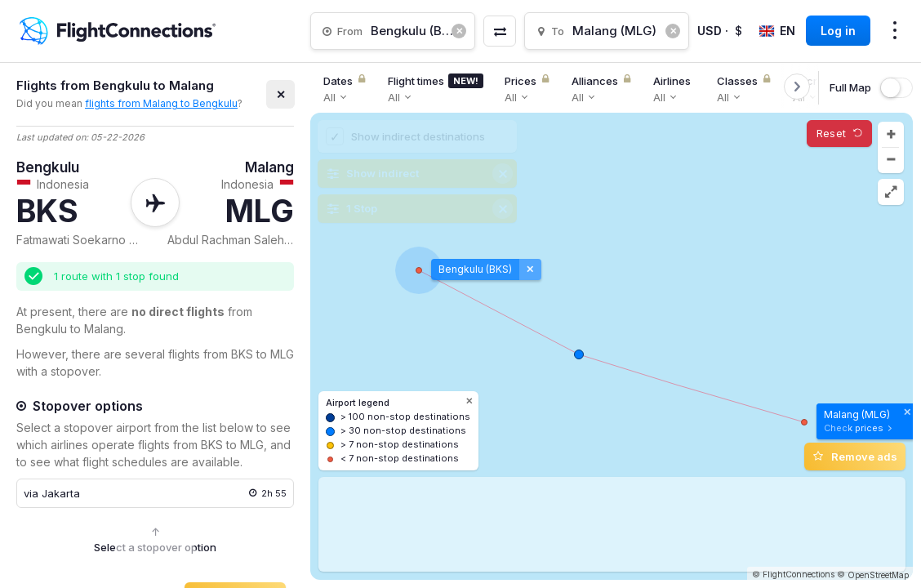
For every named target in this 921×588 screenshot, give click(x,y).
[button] (891, 135)
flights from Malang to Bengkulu (161, 103)
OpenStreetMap (878, 575)
